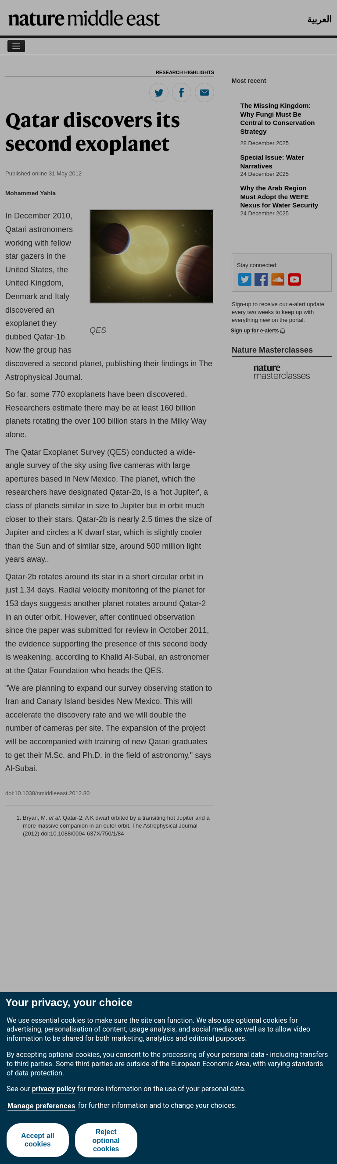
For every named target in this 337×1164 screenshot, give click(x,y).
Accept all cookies (37, 1140)
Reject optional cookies (106, 1140)
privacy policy (53, 1089)
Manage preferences (41, 1106)
